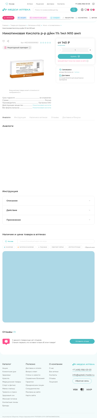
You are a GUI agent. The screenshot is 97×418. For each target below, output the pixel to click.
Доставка (50, 4)
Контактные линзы (10, 402)
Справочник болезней (35, 378)
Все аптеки (53, 372)
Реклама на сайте (33, 392)
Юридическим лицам (35, 385)
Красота (5, 378)
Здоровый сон (8, 395)
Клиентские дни (9, 372)
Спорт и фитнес (9, 385)
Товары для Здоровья (18, 25)
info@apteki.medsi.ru (83, 375)
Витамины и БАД (34, 25)
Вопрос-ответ (31, 372)
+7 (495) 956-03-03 (82, 4)
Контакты (61, 4)
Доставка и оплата (33, 368)
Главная (5, 25)
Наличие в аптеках (38, 117)
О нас (51, 368)
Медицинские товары (11, 382)
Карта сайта (31, 395)
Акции (5, 368)
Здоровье (6, 375)
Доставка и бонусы (71, 117)
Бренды (5, 406)
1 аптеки (76, 72)
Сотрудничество (33, 389)
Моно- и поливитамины (51, 25)
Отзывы (55, 117)
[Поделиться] (8, 41)
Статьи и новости (33, 375)
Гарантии (30, 382)
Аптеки (30, 4)
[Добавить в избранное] (3, 41)
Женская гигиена (9, 399)
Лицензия (40, 4)
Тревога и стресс (9, 392)
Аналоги (6, 117)
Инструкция (20, 117)
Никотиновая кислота (42, 105)
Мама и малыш (8, 389)
